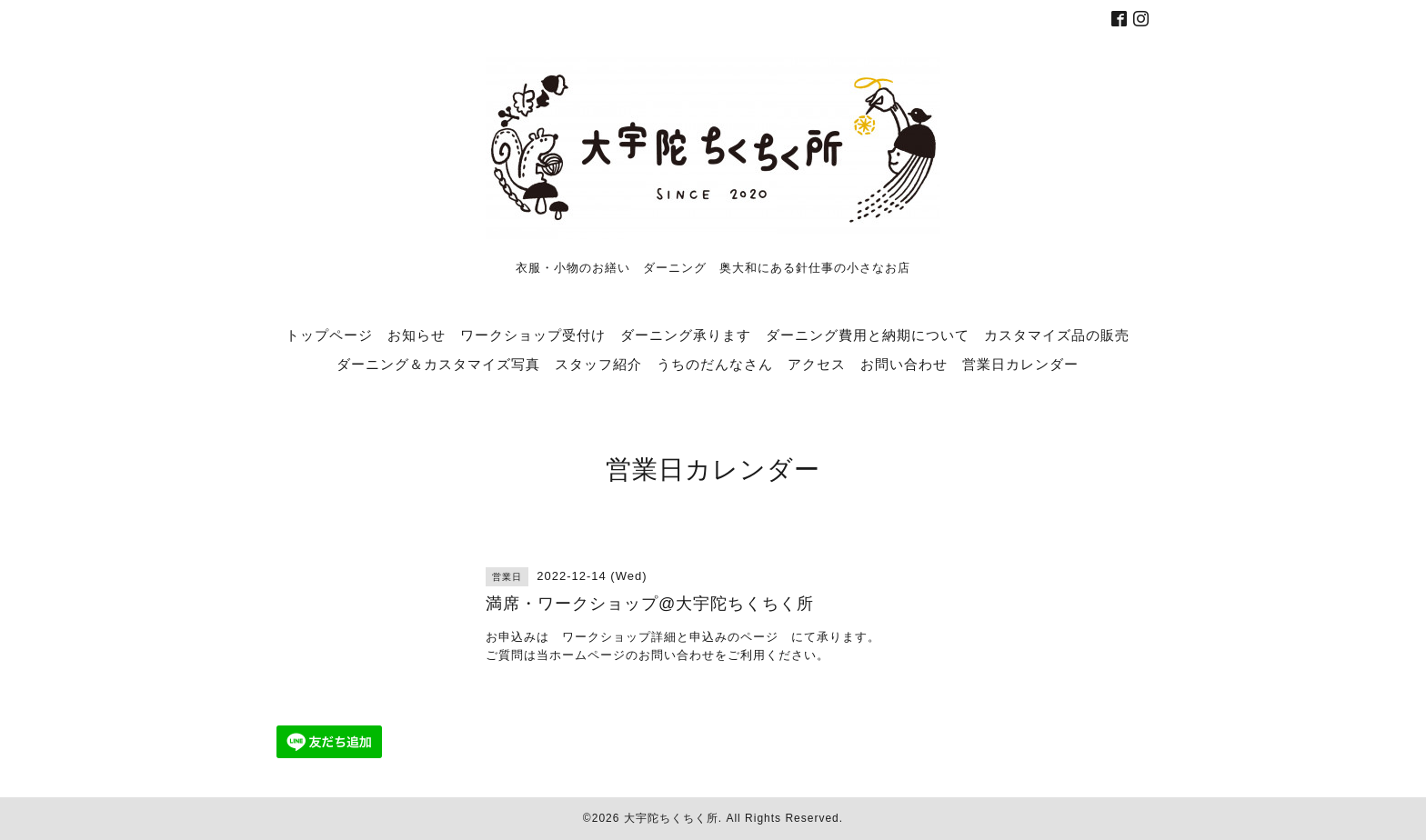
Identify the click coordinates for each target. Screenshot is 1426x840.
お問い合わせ (904, 364)
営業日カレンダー (1020, 364)
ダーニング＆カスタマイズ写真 (438, 364)
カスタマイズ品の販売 (1057, 334)
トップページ (329, 334)
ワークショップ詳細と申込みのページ (670, 637)
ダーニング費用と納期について (867, 334)
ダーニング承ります (685, 334)
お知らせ (416, 334)
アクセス (817, 364)
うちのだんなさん (715, 364)
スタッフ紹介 (598, 364)
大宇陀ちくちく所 (671, 818)
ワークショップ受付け (533, 334)
